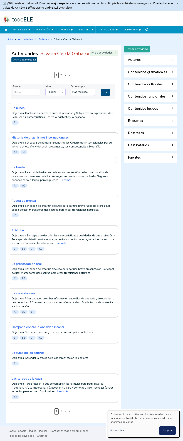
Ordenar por (78, 86)
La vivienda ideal (24, 293)
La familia (19, 167)
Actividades (25, 39)
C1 (32, 248)
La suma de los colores (28, 353)
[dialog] (143, 424)
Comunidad (130, 29)
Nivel (48, 86)
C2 (40, 248)
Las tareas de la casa (27, 378)
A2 (15, 152)
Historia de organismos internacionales (40, 137)
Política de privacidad (21, 435)
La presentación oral (27, 264)
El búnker (18, 230)
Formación (43, 29)
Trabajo (64, 29)
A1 (15, 185)
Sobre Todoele (17, 431)
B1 (15, 122)
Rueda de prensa (24, 200)
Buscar (147, 29)
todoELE (22, 19)
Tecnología (107, 29)
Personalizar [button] (117, 430)
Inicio (6, 29)
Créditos (42, 435)
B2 (23, 248)
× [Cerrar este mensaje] (177, 4)
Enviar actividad (137, 49)
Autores (43, 39)
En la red (84, 29)
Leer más (66, 180)
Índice (32, 431)
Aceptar (167, 430)
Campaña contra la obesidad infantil (38, 327)
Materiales (20, 29)
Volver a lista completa (24, 60)
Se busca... (19, 108)
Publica (43, 431)
